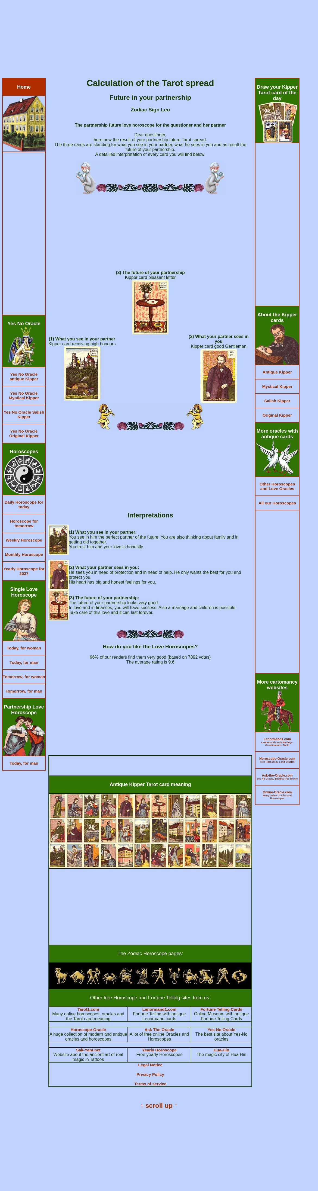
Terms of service (150, 1083)
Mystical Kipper (277, 386)
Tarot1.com (88, 1009)
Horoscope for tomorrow (24, 523)
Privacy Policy (150, 1074)
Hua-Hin (221, 1050)
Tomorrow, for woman (24, 676)
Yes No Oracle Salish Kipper (24, 414)
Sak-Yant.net (88, 1050)
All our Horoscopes (277, 503)
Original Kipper (277, 415)
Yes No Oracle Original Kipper (24, 433)
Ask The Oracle (159, 1029)
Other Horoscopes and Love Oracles (277, 486)
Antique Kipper (277, 372)
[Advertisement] (159, 40)
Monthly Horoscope (24, 554)
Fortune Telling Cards (221, 1009)
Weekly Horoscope (24, 540)
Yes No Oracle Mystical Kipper (24, 395)
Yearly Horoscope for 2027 (24, 571)
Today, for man (24, 662)
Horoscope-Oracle (88, 1029)
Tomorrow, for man (24, 691)
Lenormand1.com (159, 1009)
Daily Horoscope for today (24, 504)
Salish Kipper (277, 400)
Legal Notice (150, 1065)
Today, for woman (24, 648)
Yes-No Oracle (221, 1029)
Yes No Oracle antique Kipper (24, 376)
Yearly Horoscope (159, 1050)
